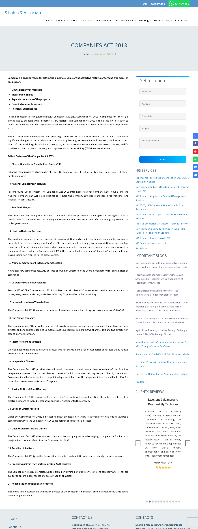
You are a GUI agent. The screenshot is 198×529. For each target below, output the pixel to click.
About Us (60, 20)
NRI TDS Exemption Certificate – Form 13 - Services (163, 223)
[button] (147, 502)
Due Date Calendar (124, 20)
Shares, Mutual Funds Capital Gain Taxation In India (162, 354)
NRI (73, 20)
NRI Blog (144, 20)
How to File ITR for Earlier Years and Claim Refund (162, 373)
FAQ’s (169, 20)
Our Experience (103, 20)
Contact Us (181, 20)
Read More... (142, 248)
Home (49, 20)
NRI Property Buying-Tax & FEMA (153, 237)
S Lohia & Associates (24, 12)
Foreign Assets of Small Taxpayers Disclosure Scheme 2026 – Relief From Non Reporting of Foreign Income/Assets (159, 278)
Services (84, 20)
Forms (157, 20)
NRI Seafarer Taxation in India (151, 243)
